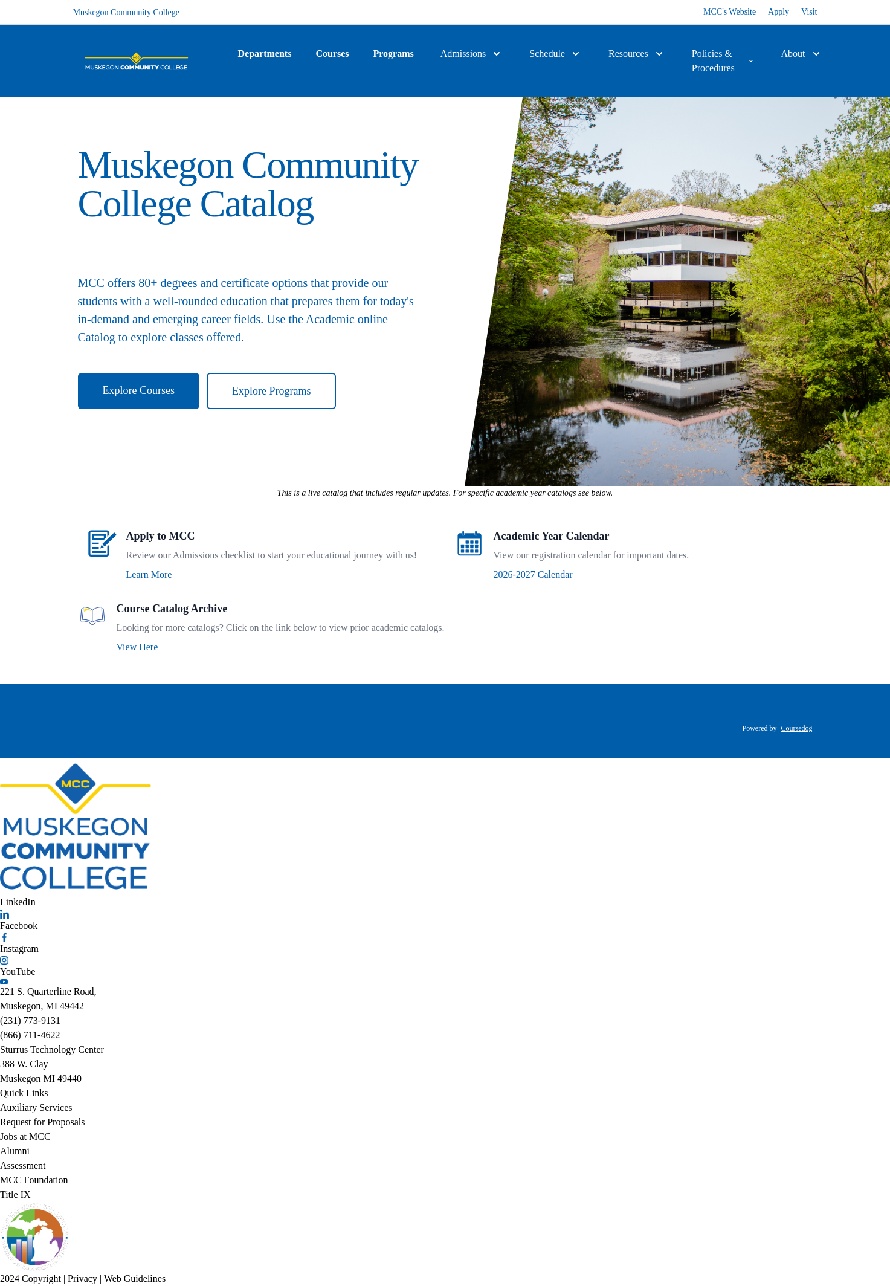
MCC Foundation (34, 1180)
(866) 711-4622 (30, 1035)
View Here (137, 647)
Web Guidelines (135, 1278)
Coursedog (797, 728)
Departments (265, 53)
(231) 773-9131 (30, 1020)
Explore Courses (139, 390)
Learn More (149, 574)
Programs (393, 53)
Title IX (15, 1194)
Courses (332, 53)
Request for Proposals (42, 1122)
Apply (778, 11)
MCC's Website (729, 11)
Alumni (15, 1151)
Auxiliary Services (36, 1107)
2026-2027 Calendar (533, 574)
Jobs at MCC (25, 1136)
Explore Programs (271, 391)
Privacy (82, 1278)
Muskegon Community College (126, 12)
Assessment (23, 1165)
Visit (809, 11)
